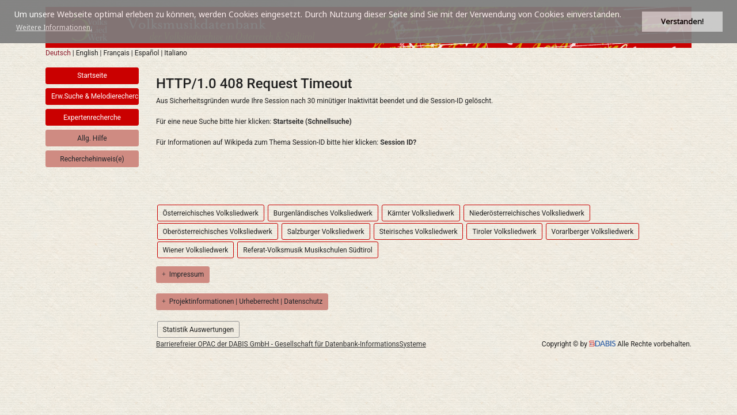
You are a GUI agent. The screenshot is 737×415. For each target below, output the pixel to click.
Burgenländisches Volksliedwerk (323, 213)
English (87, 53)
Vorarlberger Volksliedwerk (593, 232)
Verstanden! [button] (682, 22)
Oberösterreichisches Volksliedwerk (217, 232)
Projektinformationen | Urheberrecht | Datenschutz (242, 301)
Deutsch (58, 53)
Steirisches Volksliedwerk (418, 232)
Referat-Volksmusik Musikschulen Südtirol (307, 250)
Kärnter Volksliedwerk (421, 213)
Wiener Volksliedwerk (196, 250)
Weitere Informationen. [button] (54, 27)
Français (116, 53)
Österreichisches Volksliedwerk (211, 213)
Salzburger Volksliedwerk (325, 232)
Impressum (183, 274)
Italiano (175, 53)
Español (147, 53)
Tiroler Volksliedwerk (504, 232)
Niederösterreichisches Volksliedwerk (526, 213)
